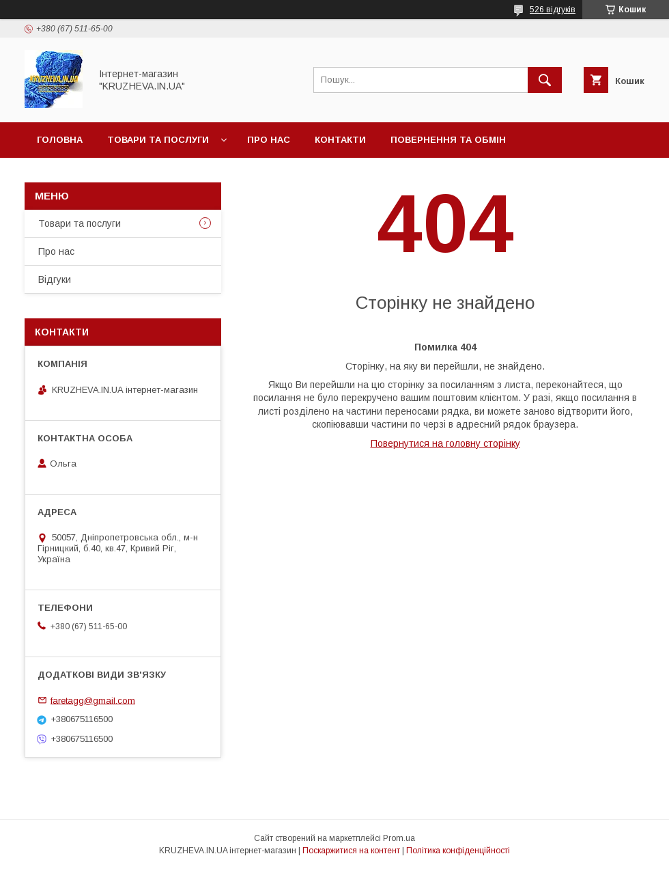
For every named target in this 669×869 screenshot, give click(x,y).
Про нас (268, 140)
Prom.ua (399, 838)
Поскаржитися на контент (351, 850)
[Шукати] (545, 80)
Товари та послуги (158, 140)
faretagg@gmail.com (93, 700)
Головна (60, 140)
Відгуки (54, 279)
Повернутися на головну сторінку (445, 443)
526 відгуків (552, 9)
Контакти (340, 140)
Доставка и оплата (88, 175)
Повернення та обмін (448, 140)
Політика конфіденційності (458, 850)
